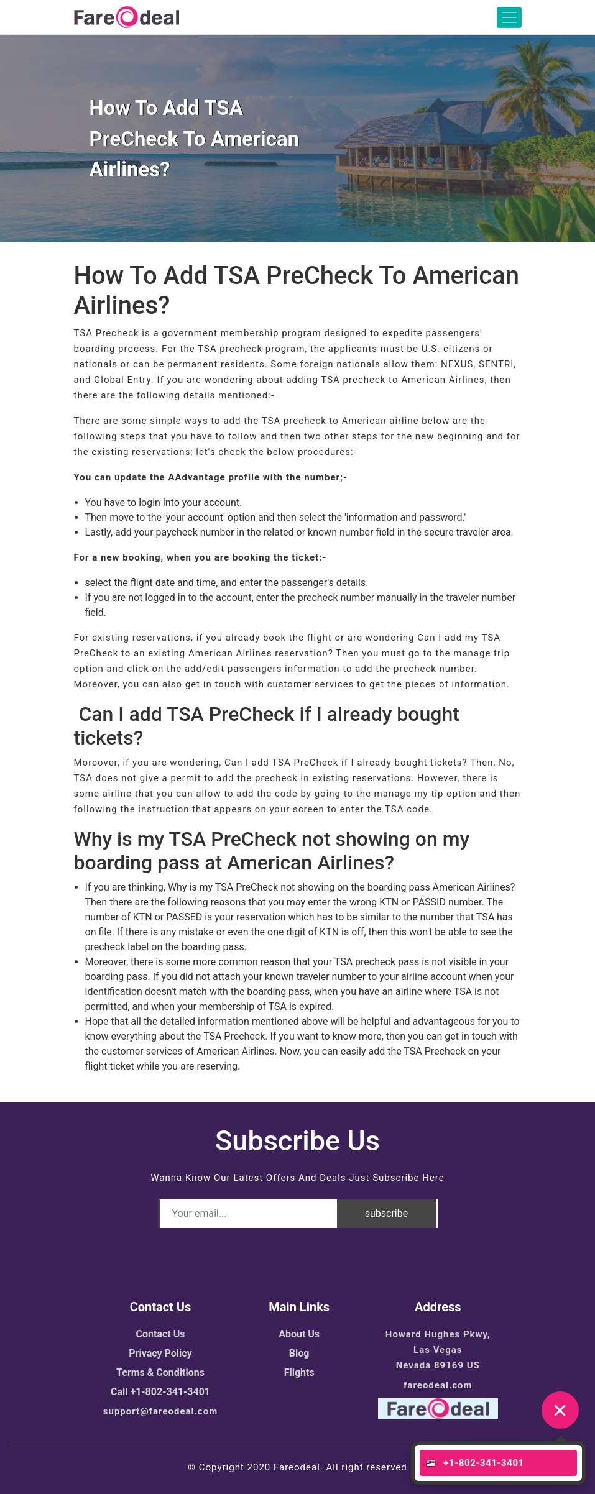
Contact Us (160, 1334)
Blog (299, 1353)
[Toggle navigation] (509, 17)
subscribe (386, 1213)
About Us (299, 1334)
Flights (299, 1372)
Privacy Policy (160, 1353)
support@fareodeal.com (160, 1411)
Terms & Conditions (160, 1372)
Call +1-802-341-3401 (160, 1392)
